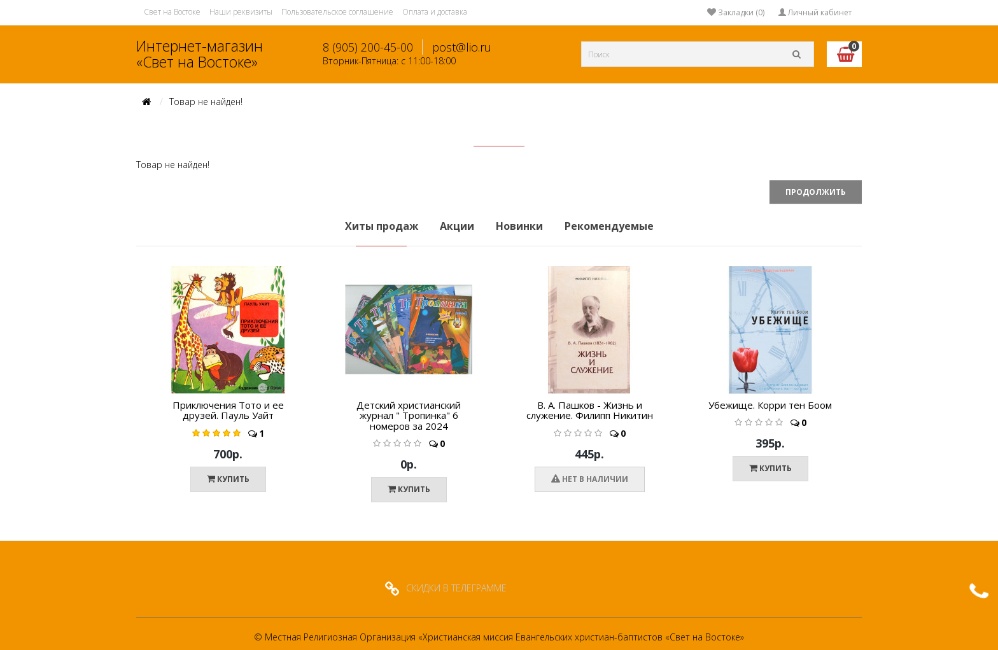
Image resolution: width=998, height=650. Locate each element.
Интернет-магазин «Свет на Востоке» (199, 54)
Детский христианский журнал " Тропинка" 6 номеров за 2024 (408, 415)
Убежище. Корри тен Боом (770, 405)
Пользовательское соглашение (337, 11)
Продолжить (815, 192)
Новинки (519, 226)
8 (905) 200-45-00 (368, 47)
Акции (457, 226)
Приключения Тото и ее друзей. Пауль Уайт (228, 410)
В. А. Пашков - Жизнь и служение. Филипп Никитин (589, 410)
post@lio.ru (461, 47)
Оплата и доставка (434, 11)
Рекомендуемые (609, 226)
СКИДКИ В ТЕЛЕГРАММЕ (456, 588)
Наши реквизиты (240, 11)
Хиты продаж (381, 226)
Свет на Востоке (172, 11)
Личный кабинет (815, 12)
